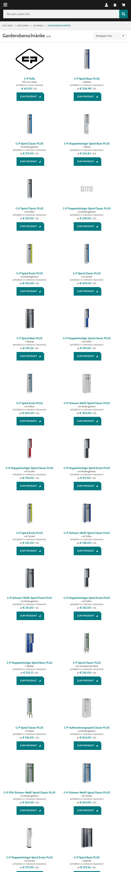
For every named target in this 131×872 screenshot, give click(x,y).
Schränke (38, 25)
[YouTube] (26, 812)
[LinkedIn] (16, 812)
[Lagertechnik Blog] (37, 812)
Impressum (57, 782)
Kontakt (8, 790)
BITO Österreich (11, 855)
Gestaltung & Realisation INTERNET (71, 841)
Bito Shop (8, 25)
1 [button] (55, 729)
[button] (106, 5)
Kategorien (23, 25)
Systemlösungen (104, 782)
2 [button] (65, 729)
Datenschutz (59, 786)
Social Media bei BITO (17, 803)
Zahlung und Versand (16, 782)
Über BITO (99, 778)
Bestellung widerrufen (17, 794)
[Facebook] (6, 812)
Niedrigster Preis (107, 35)
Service (8, 772)
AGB (53, 778)
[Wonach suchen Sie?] (61, 14)
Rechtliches (59, 772)
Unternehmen (104, 772)
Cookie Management (63, 790)
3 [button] (76, 729)
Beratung (8, 778)
